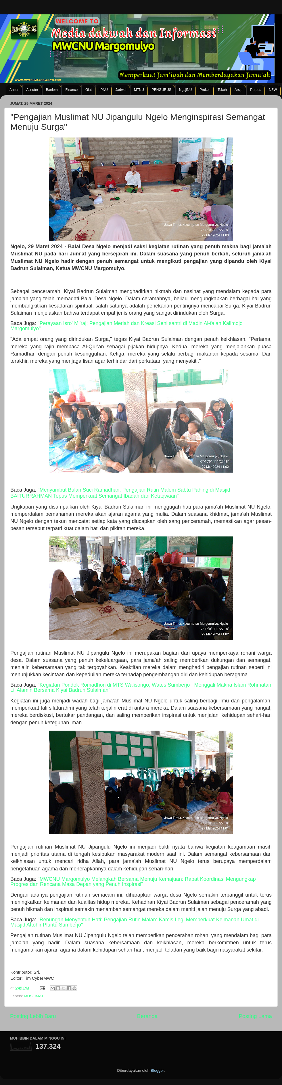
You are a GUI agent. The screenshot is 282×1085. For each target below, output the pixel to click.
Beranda (147, 1016)
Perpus (255, 90)
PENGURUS (161, 90)
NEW (273, 90)
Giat (88, 90)
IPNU (103, 90)
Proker (205, 90)
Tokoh (222, 90)
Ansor (13, 90)
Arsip (238, 90)
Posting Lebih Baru (33, 1016)
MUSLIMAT (34, 996)
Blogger (157, 1070)
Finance (71, 90)
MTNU (139, 90)
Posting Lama (255, 1016)
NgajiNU (185, 90)
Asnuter (32, 90)
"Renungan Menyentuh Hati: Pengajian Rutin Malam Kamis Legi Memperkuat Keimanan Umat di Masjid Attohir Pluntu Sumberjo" (134, 922)
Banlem (52, 90)
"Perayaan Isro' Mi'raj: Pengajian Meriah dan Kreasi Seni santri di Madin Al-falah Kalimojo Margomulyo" (126, 325)
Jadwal (121, 90)
